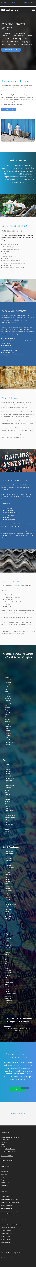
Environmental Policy (7, 1156)
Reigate (7, 989)
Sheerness (8, 731)
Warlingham (8, 996)
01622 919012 (29, 2)
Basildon (7, 767)
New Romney (9, 717)
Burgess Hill (8, 858)
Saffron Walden (9, 810)
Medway (7, 712)
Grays (6, 792)
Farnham (7, 966)
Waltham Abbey (9, 824)
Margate (7, 710)
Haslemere (8, 975)
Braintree (8, 771)
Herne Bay (8, 703)
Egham (7, 957)
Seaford (7, 900)
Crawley (7, 863)
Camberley (8, 945)
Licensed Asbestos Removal (9, 1199)
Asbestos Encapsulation (8, 1214)
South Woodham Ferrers (12, 813)
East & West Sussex (11, 847)
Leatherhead (9, 982)
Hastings (7, 874)
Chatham (7, 684)
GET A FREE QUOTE (11, 50)
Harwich (7, 799)
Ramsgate (8, 724)
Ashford (7, 677)
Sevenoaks (8, 728)
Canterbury (8, 682)
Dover (6, 691)
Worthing (7, 918)
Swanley (7, 735)
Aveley (7, 764)
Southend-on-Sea (10, 815)
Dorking (7, 954)
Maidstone (8, 707)
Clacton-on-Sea (9, 785)
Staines (7, 991)
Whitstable (8, 744)
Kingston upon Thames (12, 980)
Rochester (8, 726)
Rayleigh (7, 806)
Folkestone (8, 696)
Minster (7, 714)
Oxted (6, 984)
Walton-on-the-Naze (11, 827)
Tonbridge (8, 740)
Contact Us (4, 1185)
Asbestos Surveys (6, 1233)
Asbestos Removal (6, 1196)
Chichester (8, 860)
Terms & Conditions (7, 1160)
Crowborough (9, 865)
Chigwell (7, 783)
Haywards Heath (10, 877)
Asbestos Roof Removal (8, 1227)
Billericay (7, 769)
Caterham (8, 947)
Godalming (8, 970)
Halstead (7, 794)
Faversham (8, 694)
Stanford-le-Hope (10, 818)
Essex (5, 760)
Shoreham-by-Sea (10, 904)
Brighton (7, 856)
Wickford (7, 829)
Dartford (7, 687)
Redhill (7, 987)
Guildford (8, 973)
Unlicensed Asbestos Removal (10, 1202)
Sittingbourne (9, 733)
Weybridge (8, 998)
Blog (2, 1180)
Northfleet (8, 719)
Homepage (4, 1171)
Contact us (7, 1026)
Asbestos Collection (7, 1205)
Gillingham (8, 698)
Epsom (7, 959)
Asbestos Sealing (6, 1230)
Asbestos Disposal (6, 1208)
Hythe (6, 705)
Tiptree (7, 822)
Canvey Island (9, 776)
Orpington (8, 721)
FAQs (2, 1177)
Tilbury (7, 820)
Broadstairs (8, 680)
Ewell (6, 963)
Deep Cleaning (5, 1242)
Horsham (7, 879)
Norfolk (26, 1021)
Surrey (5, 934)
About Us (4, 1174)
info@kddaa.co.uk (8, 2)
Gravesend (8, 700)
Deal (6, 689)
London (29, 1018)
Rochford (7, 808)
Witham (7, 831)
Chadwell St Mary (10, 778)
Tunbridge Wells (10, 742)
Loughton (7, 801)
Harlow (7, 797)
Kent (5, 673)
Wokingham (8, 1003)
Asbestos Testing (6, 1239)
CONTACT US (9, 109)
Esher (6, 961)
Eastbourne (8, 870)
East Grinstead (9, 867)
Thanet (7, 738)
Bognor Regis (9, 853)
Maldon (7, 804)
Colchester (8, 787)
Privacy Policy (5, 1183)
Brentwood (8, 774)
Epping (7, 790)
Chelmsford (8, 780)
